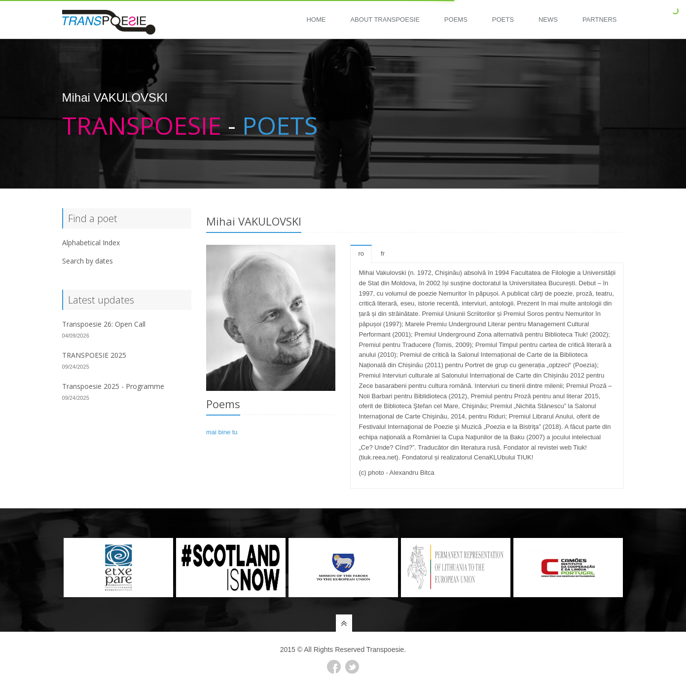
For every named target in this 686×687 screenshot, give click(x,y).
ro (361, 253)
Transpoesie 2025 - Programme (113, 386)
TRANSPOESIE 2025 (94, 355)
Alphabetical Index (91, 242)
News (548, 19)
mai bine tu (222, 432)
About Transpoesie (384, 19)
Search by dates (87, 261)
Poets (503, 19)
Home (315, 19)
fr (383, 253)
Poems (456, 19)
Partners (599, 19)
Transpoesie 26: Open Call (103, 324)
